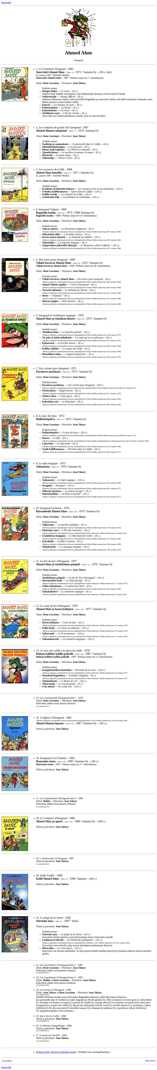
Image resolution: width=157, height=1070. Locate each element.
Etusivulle (6, 2)
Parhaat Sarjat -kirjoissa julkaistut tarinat (56, 1052)
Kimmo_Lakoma (150, 1060)
